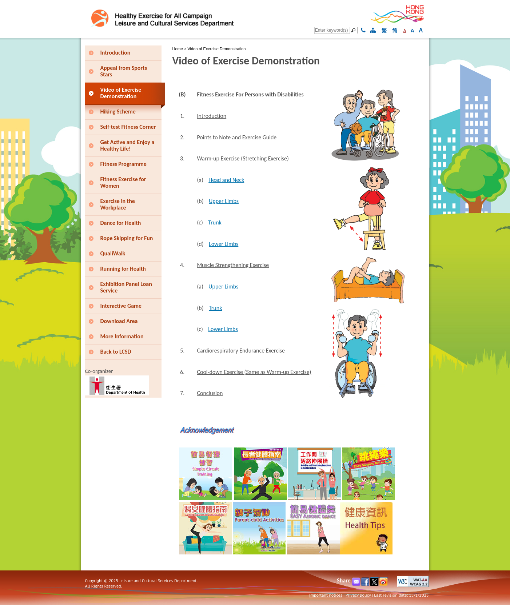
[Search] (332, 30)
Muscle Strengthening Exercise (233, 265)
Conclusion (210, 393)
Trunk (214, 222)
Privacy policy (358, 595)
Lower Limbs (223, 243)
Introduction (211, 115)
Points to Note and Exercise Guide (236, 137)
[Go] (354, 30)
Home (177, 49)
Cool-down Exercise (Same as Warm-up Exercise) (254, 372)
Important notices (325, 595)
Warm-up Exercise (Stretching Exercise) (242, 158)
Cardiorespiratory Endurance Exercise (241, 350)
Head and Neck (226, 179)
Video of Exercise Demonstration (216, 49)
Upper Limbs (224, 201)
